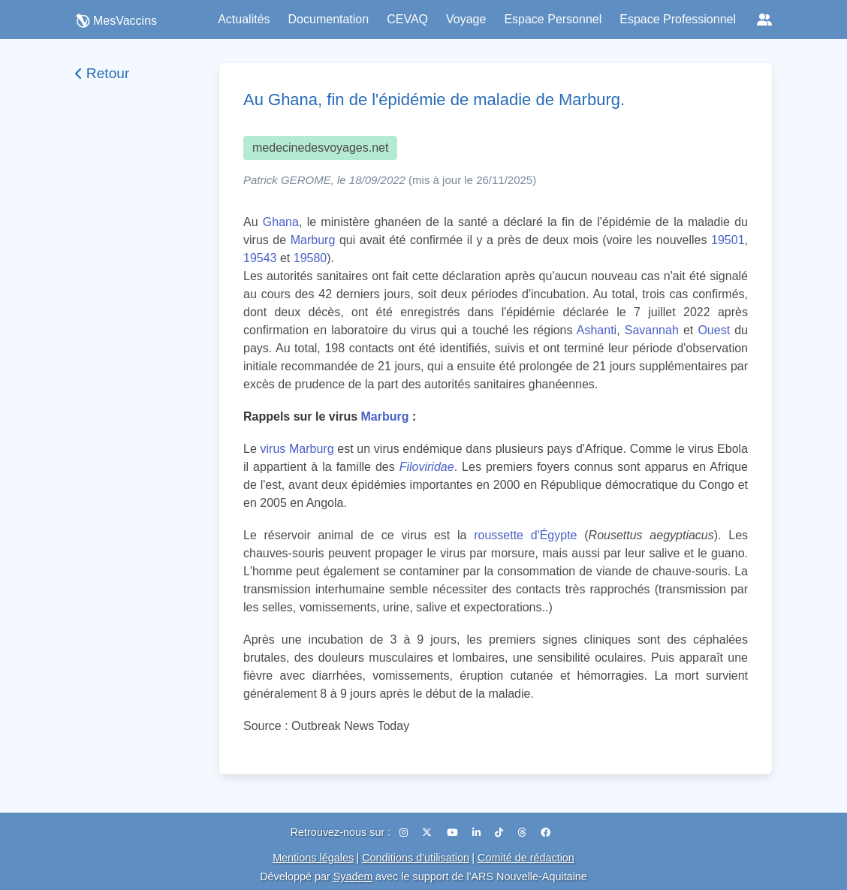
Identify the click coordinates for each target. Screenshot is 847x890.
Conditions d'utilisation (415, 858)
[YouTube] (453, 832)
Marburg (313, 240)
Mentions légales (313, 858)
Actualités (244, 19)
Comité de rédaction (526, 858)
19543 (260, 258)
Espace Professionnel (677, 19)
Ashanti (596, 330)
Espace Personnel (552, 19)
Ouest (714, 330)
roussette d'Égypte (525, 535)
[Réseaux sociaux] (764, 19)
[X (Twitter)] (428, 832)
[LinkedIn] (478, 832)
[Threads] (523, 832)
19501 (728, 240)
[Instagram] (405, 832)
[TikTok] (500, 832)
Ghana (281, 222)
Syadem (353, 876)
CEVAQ (407, 19)
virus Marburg (297, 448)
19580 (310, 258)
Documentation (328, 19)
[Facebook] (545, 832)
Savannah (652, 330)
